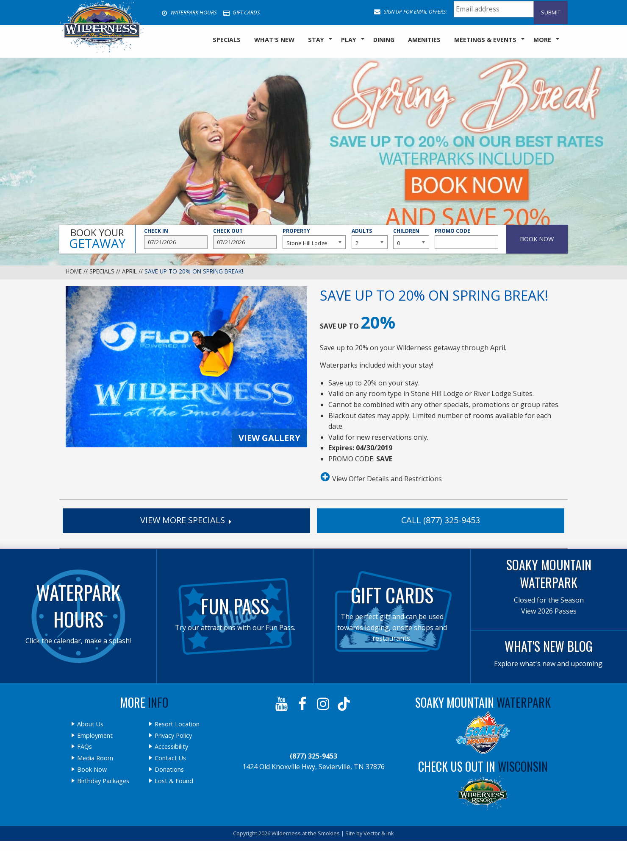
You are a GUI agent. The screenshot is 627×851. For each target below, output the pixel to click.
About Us (90, 724)
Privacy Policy (173, 735)
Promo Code (466, 238)
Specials (101, 271)
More (542, 40)
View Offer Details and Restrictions (381, 477)
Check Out (245, 238)
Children (411, 238)
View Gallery (269, 438)
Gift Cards (241, 12)
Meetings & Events (485, 40)
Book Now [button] (537, 239)
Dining (383, 40)
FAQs (84, 747)
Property (314, 238)
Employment (95, 735)
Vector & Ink (378, 833)
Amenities (424, 40)
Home (74, 271)
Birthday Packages (103, 781)
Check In (176, 238)
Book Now (92, 769)
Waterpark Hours (188, 12)
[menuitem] (226, 40)
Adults (369, 238)
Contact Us (170, 758)
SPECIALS (227, 40)
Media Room (95, 758)
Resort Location (177, 724)
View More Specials (186, 520)
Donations (169, 769)
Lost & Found (174, 781)
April (129, 271)
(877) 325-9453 (313, 756)
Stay (316, 40)
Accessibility (171, 747)
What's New (274, 40)
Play (348, 40)
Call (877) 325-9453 (440, 520)
